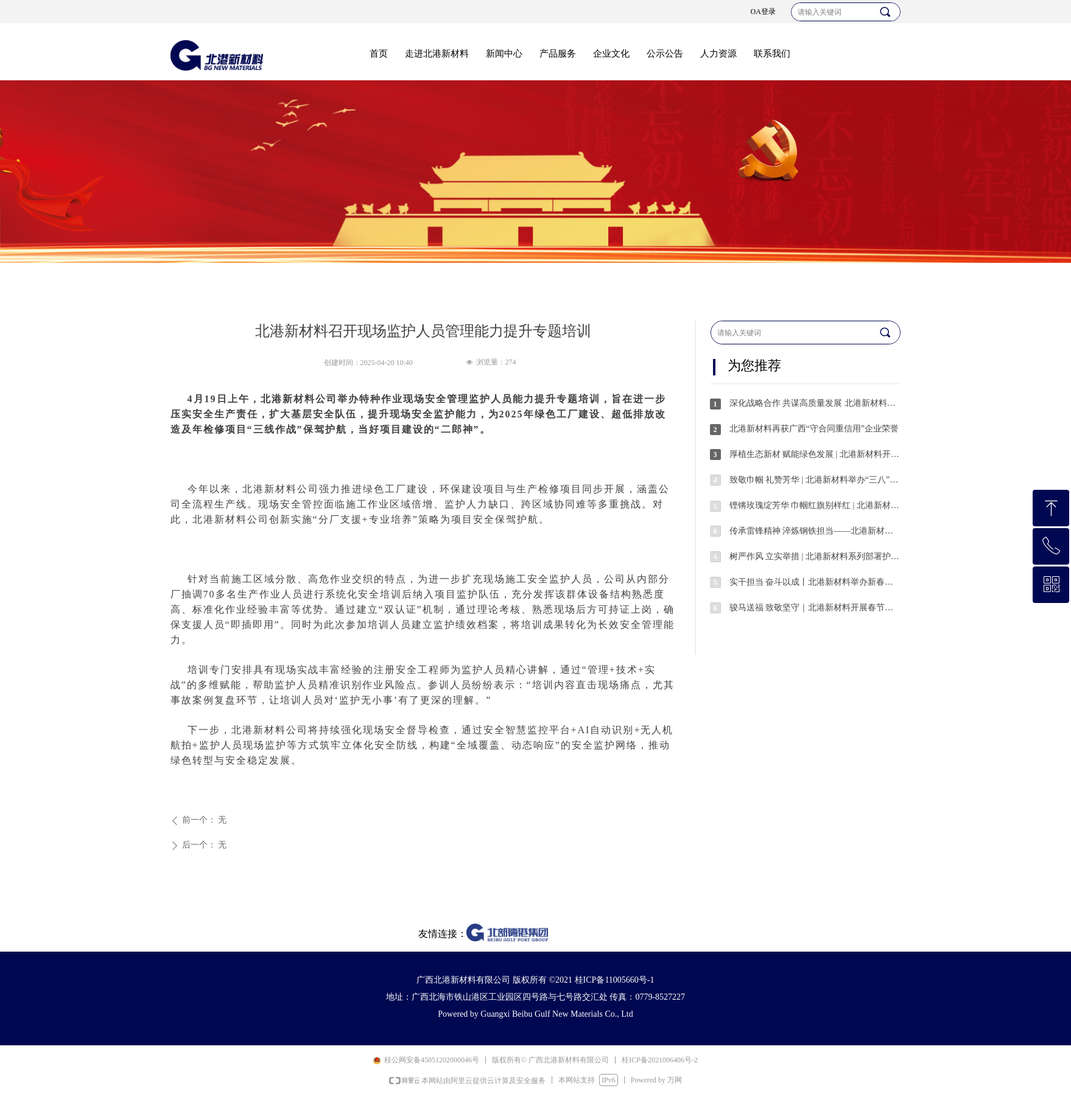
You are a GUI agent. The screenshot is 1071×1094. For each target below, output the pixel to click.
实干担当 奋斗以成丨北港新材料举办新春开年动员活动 (814, 582)
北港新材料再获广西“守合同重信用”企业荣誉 (814, 428)
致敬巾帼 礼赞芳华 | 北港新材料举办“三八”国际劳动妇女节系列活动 (814, 479)
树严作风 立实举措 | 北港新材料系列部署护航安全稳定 (814, 556)
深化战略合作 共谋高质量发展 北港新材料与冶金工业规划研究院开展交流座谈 (814, 403)
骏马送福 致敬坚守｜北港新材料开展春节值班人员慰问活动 (814, 607)
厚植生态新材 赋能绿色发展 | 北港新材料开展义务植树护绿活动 (814, 454)
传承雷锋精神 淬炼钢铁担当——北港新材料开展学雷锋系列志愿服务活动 (814, 530)
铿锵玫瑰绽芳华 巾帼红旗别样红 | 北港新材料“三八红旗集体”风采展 (814, 505)
